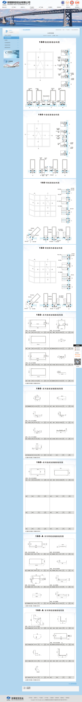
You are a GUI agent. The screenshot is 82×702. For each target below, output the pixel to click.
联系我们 (77, 7)
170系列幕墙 (28, 687)
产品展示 (32, 7)
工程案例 (50, 7)
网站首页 (4, 7)
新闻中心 (23, 7)
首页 (63, 29)
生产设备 (41, 7)
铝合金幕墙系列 (8, 37)
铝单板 (6, 40)
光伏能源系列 (7, 42)
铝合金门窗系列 (8, 35)
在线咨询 (78, 347)
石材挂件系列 (7, 45)
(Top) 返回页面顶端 (72, 683)
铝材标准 (59, 7)
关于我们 (14, 7)
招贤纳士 (68, 7)
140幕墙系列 (28, 688)
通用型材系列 (7, 47)
